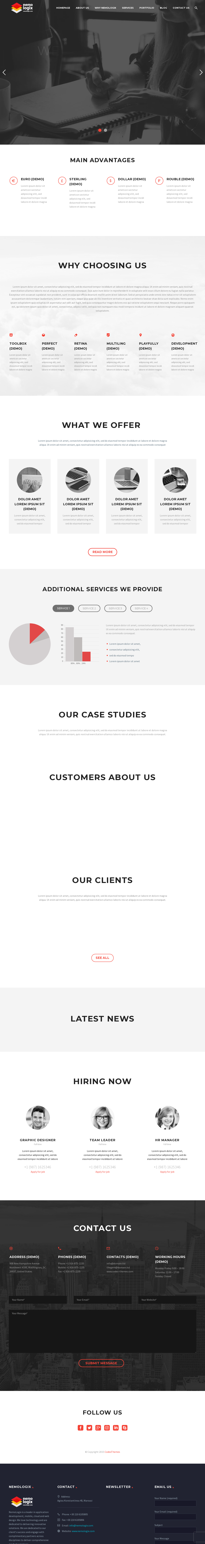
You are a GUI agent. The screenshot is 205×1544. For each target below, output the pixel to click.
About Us (82, 7)
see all (102, 1017)
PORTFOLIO (146, 7)
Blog (163, 7)
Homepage (63, 7)
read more (102, 552)
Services (128, 7)
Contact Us (181, 7)
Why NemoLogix (105, 7)
